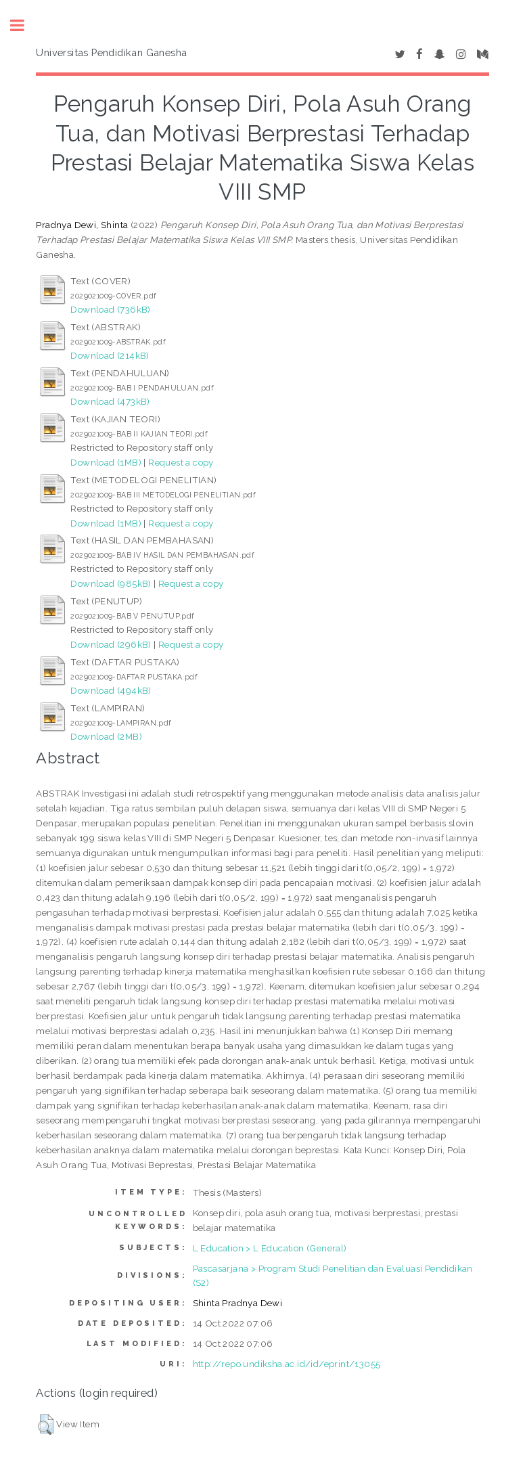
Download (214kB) (109, 355)
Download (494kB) (110, 690)
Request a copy (181, 462)
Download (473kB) (110, 401)
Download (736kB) (110, 309)
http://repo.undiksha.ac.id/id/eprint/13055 (287, 1363)
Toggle (24, 25)
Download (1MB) (105, 462)
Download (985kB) (110, 583)
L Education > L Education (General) (270, 1248)
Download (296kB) (110, 644)
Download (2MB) (106, 736)
